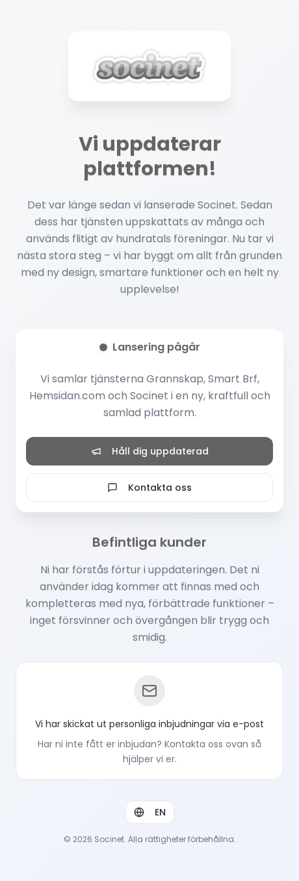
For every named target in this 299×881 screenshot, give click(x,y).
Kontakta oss (149, 487)
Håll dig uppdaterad (150, 451)
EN (150, 812)
